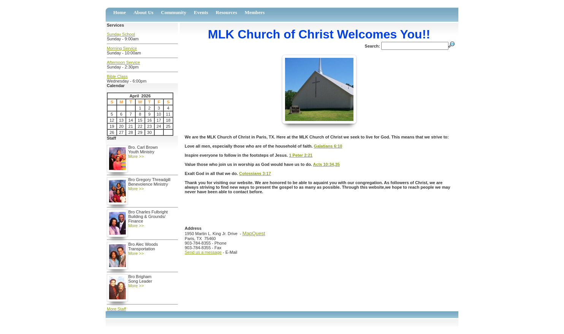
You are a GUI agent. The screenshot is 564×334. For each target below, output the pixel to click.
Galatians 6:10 (328, 146)
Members (255, 12)
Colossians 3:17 (255, 173)
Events (201, 12)
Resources (226, 12)
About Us (143, 12)
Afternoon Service (123, 62)
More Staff (116, 309)
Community (173, 12)
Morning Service (122, 48)
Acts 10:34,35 (326, 164)
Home (119, 12)
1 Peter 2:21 (300, 155)
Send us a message (203, 252)
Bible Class (117, 76)
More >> (136, 156)
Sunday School (121, 34)
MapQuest (253, 233)
